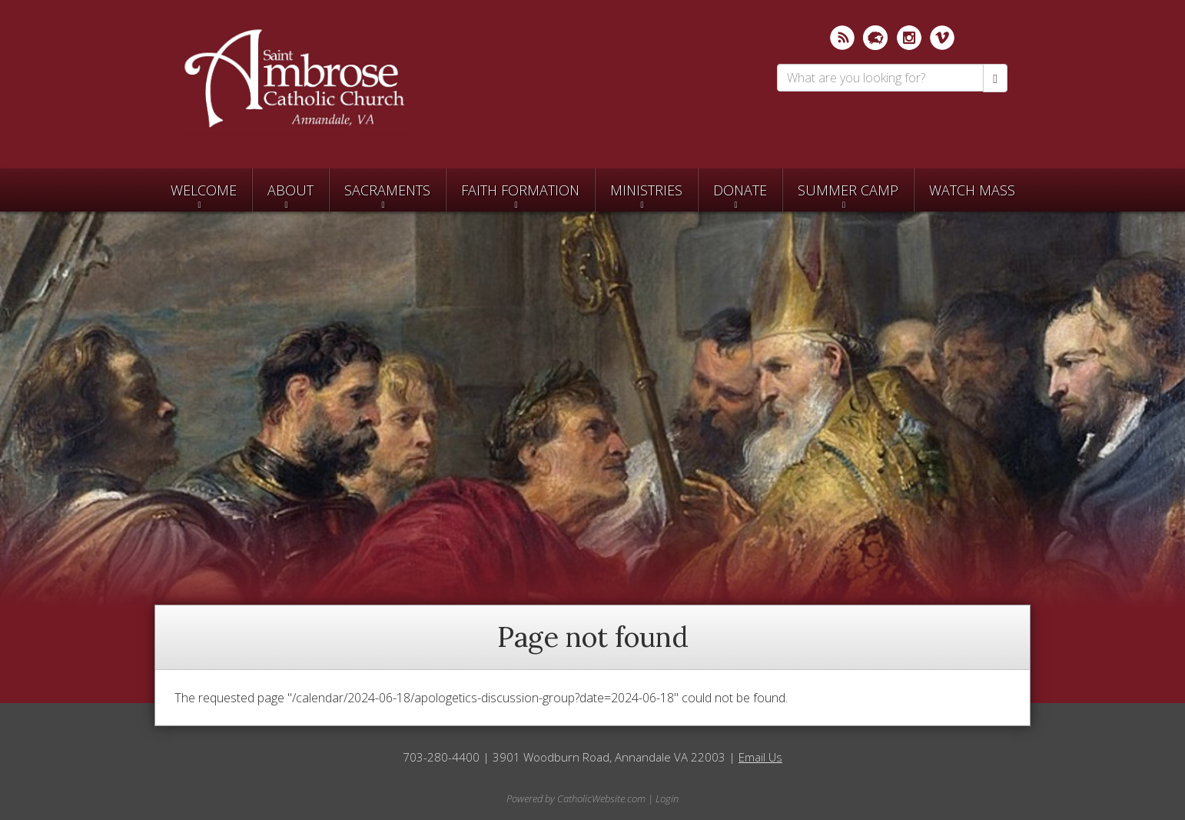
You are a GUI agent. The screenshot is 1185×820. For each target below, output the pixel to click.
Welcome (204, 190)
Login (667, 798)
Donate (740, 190)
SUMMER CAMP (848, 190)
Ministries (646, 190)
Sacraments (387, 190)
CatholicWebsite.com (601, 798)
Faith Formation (520, 190)
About (290, 190)
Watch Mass (972, 190)
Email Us (760, 757)
